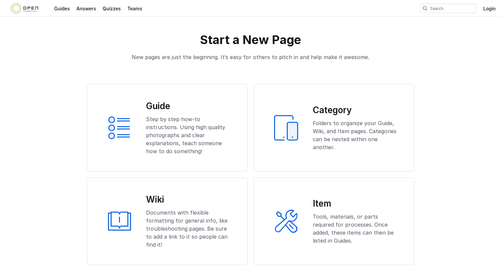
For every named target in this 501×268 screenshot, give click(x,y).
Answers (86, 8)
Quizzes (112, 8)
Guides (62, 8)
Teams (134, 8)
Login (489, 8)
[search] (425, 8)
